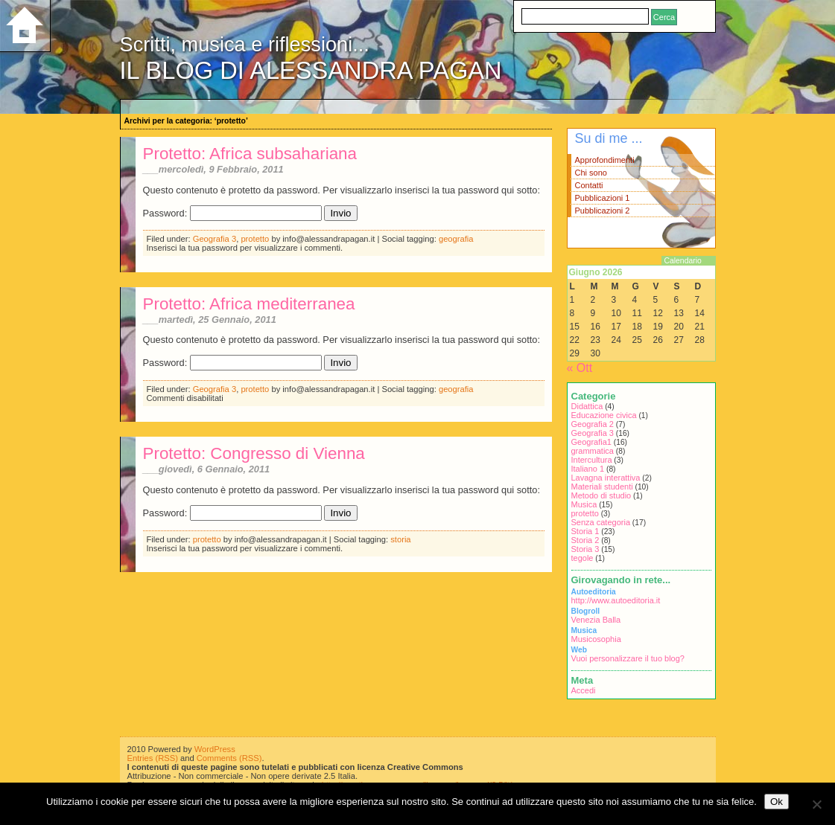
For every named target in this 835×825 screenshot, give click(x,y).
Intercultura (591, 459)
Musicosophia (596, 639)
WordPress (214, 749)
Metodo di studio (601, 495)
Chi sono (591, 172)
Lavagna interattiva (606, 477)
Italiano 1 (588, 468)
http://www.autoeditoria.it (616, 600)
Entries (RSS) (152, 758)
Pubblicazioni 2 (602, 210)
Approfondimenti (605, 159)
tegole (582, 557)
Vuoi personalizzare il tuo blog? (628, 658)
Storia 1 (585, 531)
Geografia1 (591, 441)
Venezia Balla (596, 619)
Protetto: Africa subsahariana (250, 153)
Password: (232, 213)
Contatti (589, 185)
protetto (255, 238)
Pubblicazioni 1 (602, 197)
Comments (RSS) (229, 758)
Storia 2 (585, 540)
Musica (584, 504)
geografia (456, 238)
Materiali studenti (602, 486)
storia (400, 539)
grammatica (592, 450)
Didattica (587, 406)
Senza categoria (601, 522)
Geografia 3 (214, 238)
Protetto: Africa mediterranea (249, 304)
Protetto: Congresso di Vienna (254, 453)
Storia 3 (585, 549)
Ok (776, 801)
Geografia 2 (592, 424)
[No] (816, 804)
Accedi (583, 690)
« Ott (580, 368)
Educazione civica (604, 415)
